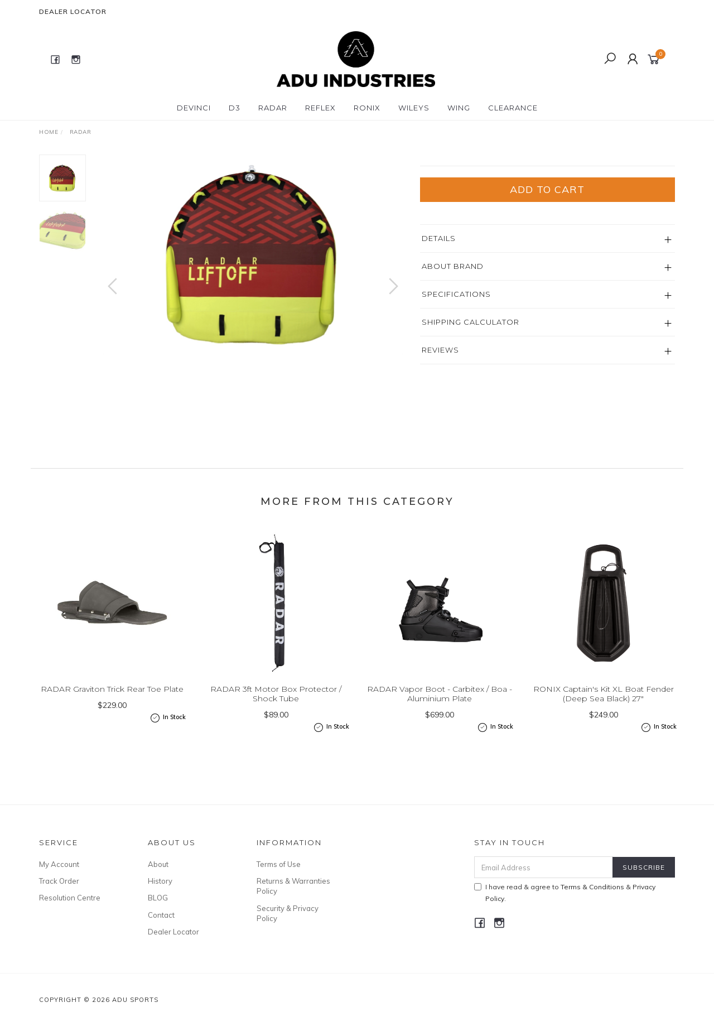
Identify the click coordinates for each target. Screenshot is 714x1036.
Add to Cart (547, 268)
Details (439, 317)
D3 (234, 107)
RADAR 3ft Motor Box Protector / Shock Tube (275, 717)
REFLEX (320, 107)
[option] (253, 255)
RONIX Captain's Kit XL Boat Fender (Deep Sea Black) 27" (603, 717)
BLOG (158, 912)
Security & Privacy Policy (288, 927)
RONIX (367, 107)
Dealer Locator (73, 11)
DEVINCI (194, 107)
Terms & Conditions (592, 901)
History (160, 895)
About (158, 878)
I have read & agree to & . (564, 907)
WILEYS (414, 107)
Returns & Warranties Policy (293, 900)
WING (458, 107)
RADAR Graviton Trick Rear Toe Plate (112, 713)
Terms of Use (279, 878)
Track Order (59, 895)
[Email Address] (543, 882)
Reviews (440, 429)
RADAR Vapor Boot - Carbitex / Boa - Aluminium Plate (439, 717)
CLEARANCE (513, 107)
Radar (434, 160)
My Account (59, 878)
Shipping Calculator (470, 401)
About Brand (453, 345)
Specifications (456, 373)
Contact (161, 929)
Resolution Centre (69, 912)
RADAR (272, 107)
